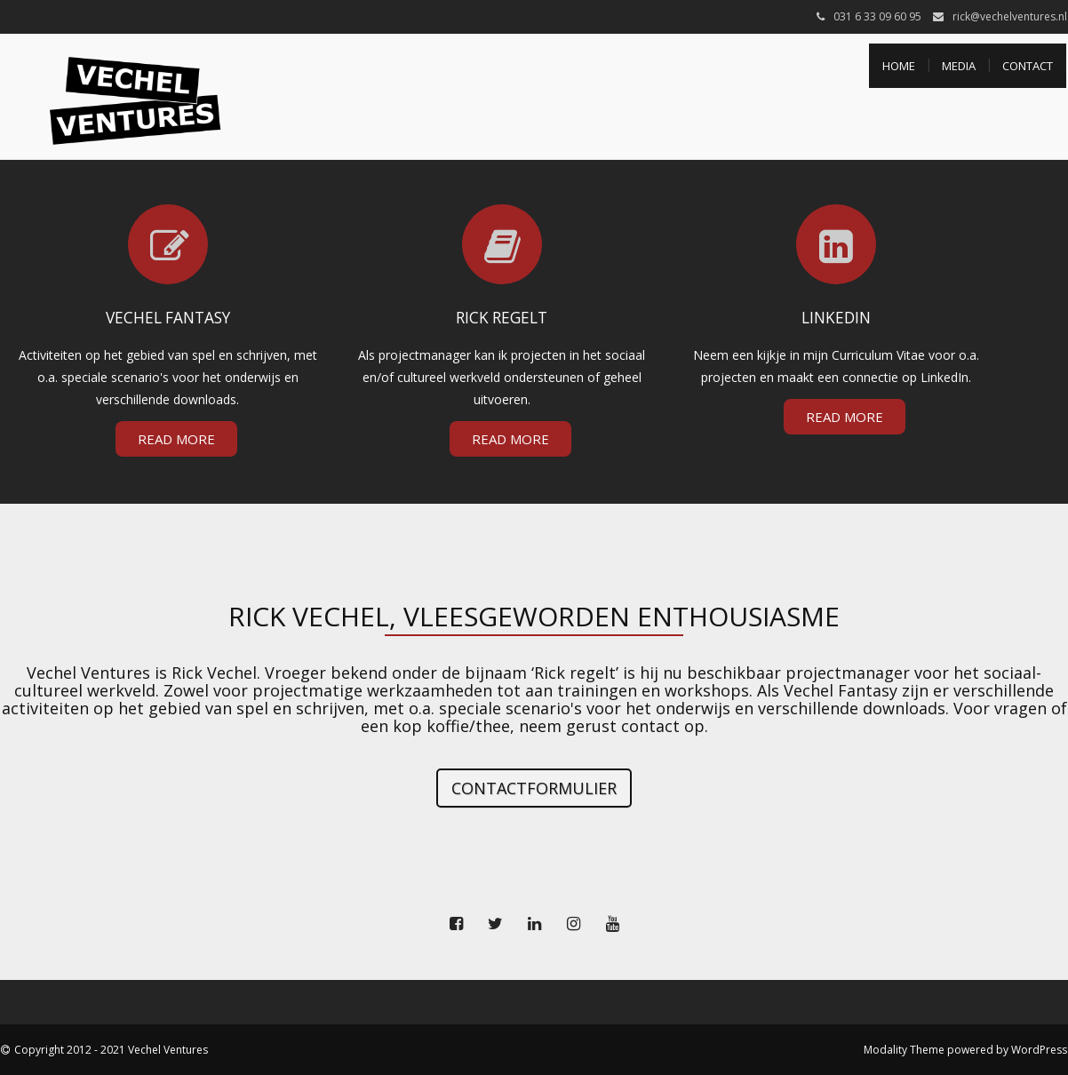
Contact (1027, 66)
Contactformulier (534, 788)
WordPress (1039, 1049)
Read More (176, 439)
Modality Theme (904, 1049)
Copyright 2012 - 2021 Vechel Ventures (111, 1049)
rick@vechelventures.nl (1009, 16)
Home (898, 66)
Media (959, 66)
